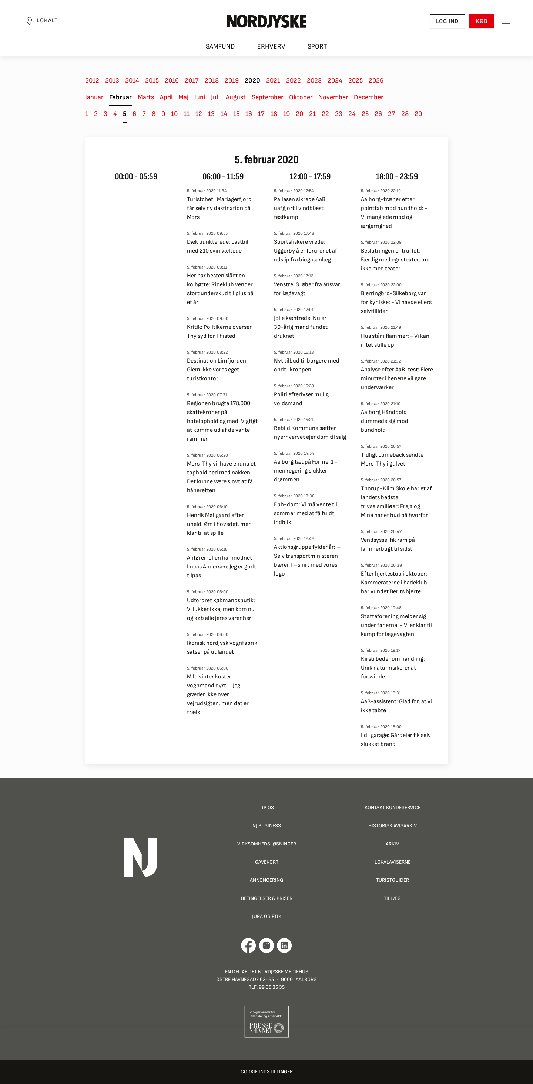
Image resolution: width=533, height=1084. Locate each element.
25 (365, 114)
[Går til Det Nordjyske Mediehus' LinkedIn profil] (284, 945)
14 (224, 114)
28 (405, 114)
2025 (355, 80)
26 (378, 114)
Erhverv (271, 48)
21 (312, 114)
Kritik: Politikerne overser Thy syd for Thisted (219, 332)
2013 (112, 80)
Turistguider (392, 880)
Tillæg (392, 898)
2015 (152, 80)
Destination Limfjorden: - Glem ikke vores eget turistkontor (219, 369)
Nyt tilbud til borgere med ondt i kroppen (306, 365)
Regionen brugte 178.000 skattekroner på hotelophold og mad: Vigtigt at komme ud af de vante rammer (222, 421)
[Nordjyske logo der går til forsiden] (266, 22)
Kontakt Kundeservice (392, 807)
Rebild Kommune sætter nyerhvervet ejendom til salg (310, 433)
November (333, 97)
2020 (252, 80)
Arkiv (392, 844)
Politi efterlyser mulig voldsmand (301, 399)
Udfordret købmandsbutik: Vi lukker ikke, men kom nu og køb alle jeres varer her (221, 609)
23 (338, 114)
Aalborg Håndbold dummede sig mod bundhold (384, 421)
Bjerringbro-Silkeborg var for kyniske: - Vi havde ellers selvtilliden (396, 302)
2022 (293, 80)
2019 (232, 80)
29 (418, 114)
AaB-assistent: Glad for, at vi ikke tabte (396, 706)
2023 (314, 80)
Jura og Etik (266, 916)
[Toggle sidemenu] (503, 22)
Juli (215, 97)
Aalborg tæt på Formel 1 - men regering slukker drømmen (306, 470)
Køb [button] (479, 22)
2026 (376, 80)
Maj (183, 97)
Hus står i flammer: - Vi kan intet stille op (395, 340)
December (368, 97)
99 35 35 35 (272, 987)
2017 (192, 80)
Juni (199, 97)
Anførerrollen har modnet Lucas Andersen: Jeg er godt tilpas (221, 566)
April (166, 97)
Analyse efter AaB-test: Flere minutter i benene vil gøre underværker (397, 378)
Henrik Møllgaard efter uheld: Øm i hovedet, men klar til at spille (219, 524)
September (267, 97)
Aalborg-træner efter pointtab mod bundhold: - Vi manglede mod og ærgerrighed (394, 213)
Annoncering (266, 880)
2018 (212, 80)
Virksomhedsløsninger (266, 844)
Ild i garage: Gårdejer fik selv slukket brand (396, 740)
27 (391, 114)
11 (187, 114)
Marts (146, 97)
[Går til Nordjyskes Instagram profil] (266, 945)
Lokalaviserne (392, 862)
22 (325, 114)
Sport (317, 48)
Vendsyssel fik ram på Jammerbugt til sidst (388, 545)
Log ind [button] (445, 22)
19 (286, 114)
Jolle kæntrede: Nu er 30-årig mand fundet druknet (301, 327)
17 (261, 114)
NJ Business (266, 826)
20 (299, 114)
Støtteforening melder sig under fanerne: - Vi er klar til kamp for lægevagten (396, 625)
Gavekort (266, 862)
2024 (335, 80)
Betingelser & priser (266, 898)
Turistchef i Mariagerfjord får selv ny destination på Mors (219, 208)
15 (236, 114)
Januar (94, 97)
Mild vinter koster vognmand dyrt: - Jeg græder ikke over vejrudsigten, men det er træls (218, 694)
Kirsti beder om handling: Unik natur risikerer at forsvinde (393, 668)
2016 (172, 80)
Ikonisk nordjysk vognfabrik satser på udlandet (222, 648)
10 (174, 114)
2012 (92, 80)
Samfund (220, 48)
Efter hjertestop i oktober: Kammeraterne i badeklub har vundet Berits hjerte (394, 582)
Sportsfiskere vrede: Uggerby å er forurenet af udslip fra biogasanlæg (305, 251)
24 (352, 114)
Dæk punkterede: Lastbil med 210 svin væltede (217, 246)
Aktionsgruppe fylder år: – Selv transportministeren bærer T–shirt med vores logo (307, 560)
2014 (132, 80)
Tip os (266, 807)
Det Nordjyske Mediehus (278, 971)
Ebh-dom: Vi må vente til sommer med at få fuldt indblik (305, 513)
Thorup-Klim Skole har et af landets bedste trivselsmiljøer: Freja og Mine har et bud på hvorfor (396, 502)
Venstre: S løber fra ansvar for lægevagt (307, 289)
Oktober (300, 97)
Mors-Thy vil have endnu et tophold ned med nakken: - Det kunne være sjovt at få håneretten (221, 477)
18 (274, 114)
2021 (273, 80)
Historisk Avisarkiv (392, 826)
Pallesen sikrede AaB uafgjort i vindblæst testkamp (299, 208)
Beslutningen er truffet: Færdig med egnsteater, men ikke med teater (397, 259)
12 (198, 114)
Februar (120, 97)
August (236, 97)
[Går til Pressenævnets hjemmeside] (266, 1021)
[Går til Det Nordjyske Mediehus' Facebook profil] (248, 945)
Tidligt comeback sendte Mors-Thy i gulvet (392, 459)
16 (248, 114)
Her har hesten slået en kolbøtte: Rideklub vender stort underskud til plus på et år (220, 289)
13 (211, 114)
